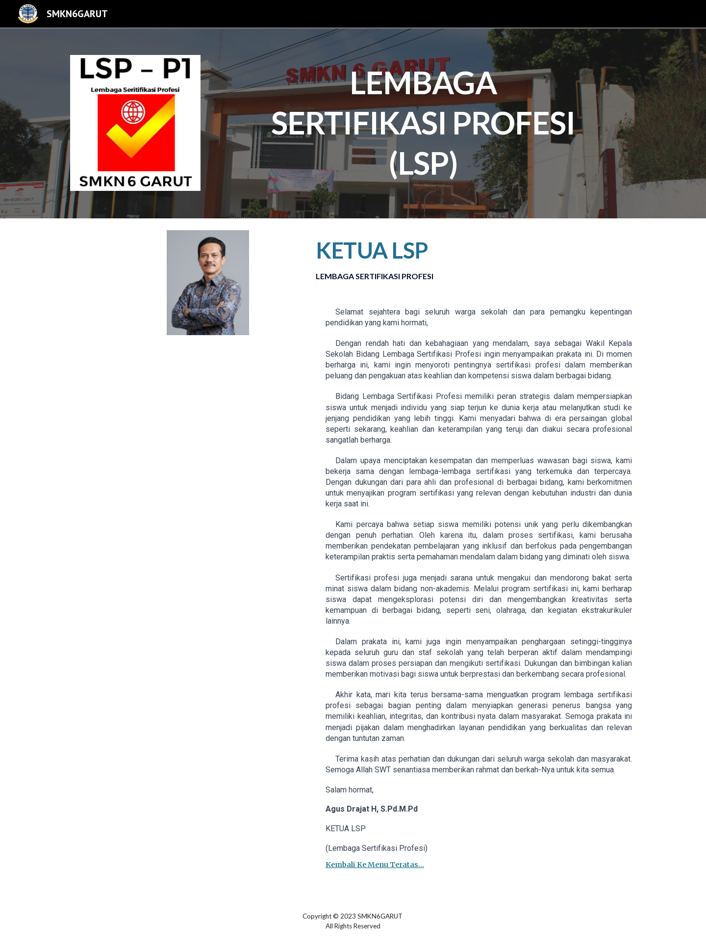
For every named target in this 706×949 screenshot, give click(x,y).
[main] (425, 119)
